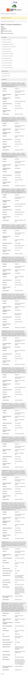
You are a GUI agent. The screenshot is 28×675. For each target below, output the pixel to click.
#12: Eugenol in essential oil (7, 65)
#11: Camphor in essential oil (7, 62)
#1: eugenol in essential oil (6, 39)
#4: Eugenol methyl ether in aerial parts (9, 46)
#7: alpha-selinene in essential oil (7, 53)
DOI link (15, 86)
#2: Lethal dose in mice (6, 75)
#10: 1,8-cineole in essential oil (7, 60)
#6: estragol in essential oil (6, 51)
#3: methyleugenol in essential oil (7, 44)
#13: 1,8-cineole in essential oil (7, 67)
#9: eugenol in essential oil (6, 58)
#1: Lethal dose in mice (6, 73)
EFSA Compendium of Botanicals (8, 13)
